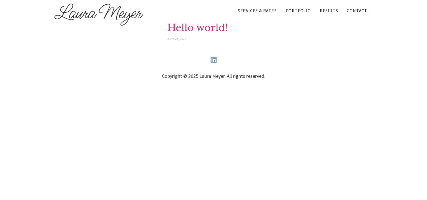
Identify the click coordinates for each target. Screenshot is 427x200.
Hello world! (197, 28)
